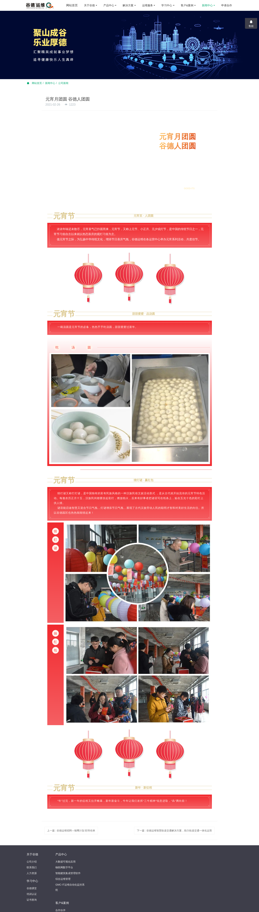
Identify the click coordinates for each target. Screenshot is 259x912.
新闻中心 (50, 83)
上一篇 (71, 830)
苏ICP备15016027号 (151, 906)
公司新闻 (63, 83)
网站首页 (72, 5)
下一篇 (174, 830)
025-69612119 (191, 856)
